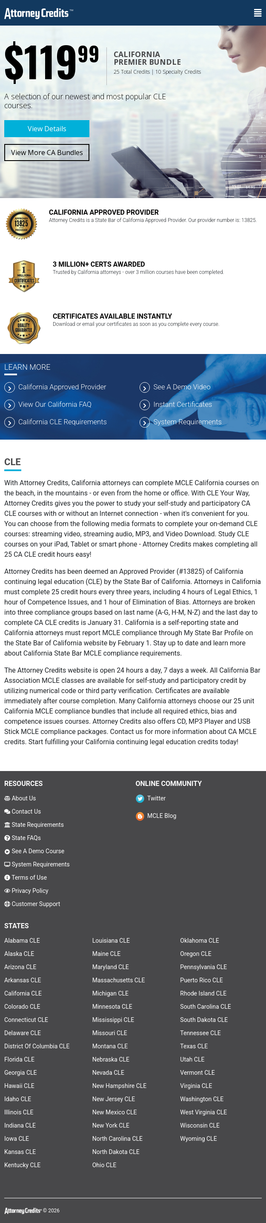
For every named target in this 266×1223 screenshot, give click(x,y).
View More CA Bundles (47, 152)
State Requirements (34, 824)
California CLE (23, 993)
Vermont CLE (197, 1072)
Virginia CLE (196, 1085)
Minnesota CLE (112, 1006)
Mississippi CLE (113, 1019)
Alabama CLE (22, 940)
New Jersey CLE (113, 1099)
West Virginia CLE (203, 1112)
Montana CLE (110, 1046)
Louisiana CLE (111, 940)
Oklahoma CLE (199, 940)
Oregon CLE (195, 953)
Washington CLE (201, 1099)
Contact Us (22, 811)
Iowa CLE (16, 1138)
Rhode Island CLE (203, 993)
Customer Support (32, 904)
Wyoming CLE (198, 1138)
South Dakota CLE (204, 1019)
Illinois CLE (18, 1112)
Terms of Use (25, 877)
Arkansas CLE (22, 980)
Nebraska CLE (110, 1059)
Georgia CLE (20, 1072)
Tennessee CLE (200, 1033)
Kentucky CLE (22, 1165)
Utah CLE (192, 1059)
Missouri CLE (109, 1033)
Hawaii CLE (19, 1085)
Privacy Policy (26, 890)
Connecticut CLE (26, 1019)
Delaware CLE (22, 1033)
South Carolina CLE (205, 1006)
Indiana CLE (20, 1125)
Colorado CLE (22, 1006)
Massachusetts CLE (118, 980)
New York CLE (110, 1125)
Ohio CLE (104, 1165)
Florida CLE (19, 1059)
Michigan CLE (110, 993)
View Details (47, 128)
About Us (20, 798)
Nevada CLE (108, 1072)
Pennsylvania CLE (203, 967)
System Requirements (37, 864)
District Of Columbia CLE (36, 1046)
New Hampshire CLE (119, 1085)
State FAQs (22, 838)
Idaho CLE (17, 1099)
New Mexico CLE (114, 1112)
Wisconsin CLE (200, 1125)
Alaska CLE (19, 953)
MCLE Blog (156, 815)
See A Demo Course (34, 851)
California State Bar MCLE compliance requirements (101, 653)
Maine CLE (106, 953)
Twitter (151, 798)
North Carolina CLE (117, 1138)
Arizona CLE (20, 967)
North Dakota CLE (116, 1151)
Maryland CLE (110, 967)
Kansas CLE (20, 1151)
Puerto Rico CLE (201, 980)
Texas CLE (194, 1046)
